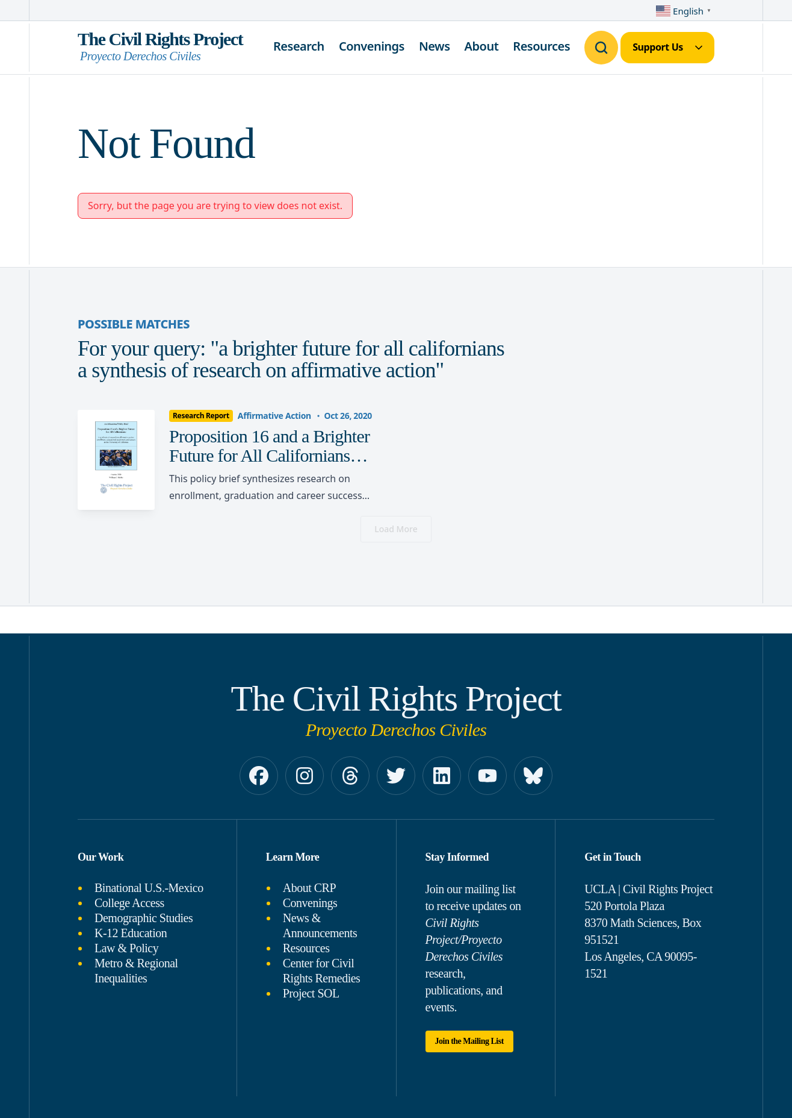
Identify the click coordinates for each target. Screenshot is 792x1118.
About (482, 46)
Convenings (371, 46)
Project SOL (311, 993)
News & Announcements (320, 925)
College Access (129, 902)
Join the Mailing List (469, 1041)
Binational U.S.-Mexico (148, 887)
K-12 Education (130, 933)
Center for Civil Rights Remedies (321, 970)
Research (298, 46)
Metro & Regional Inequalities (136, 970)
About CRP (309, 887)
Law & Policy (126, 948)
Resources (541, 46)
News (434, 46)
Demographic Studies (143, 918)
